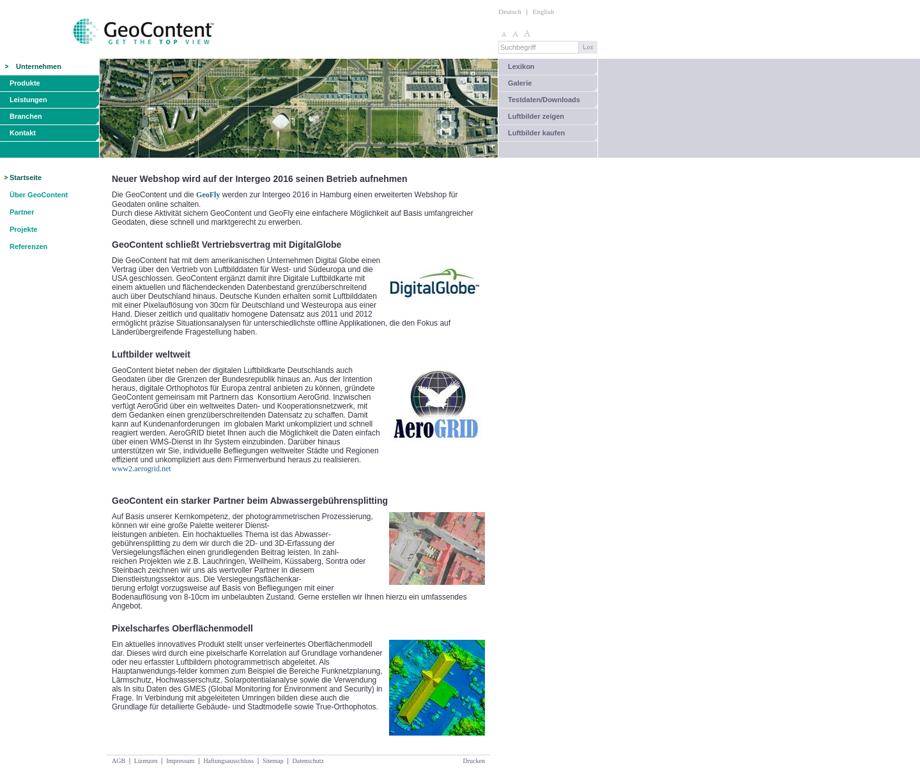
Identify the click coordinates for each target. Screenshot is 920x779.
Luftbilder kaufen (536, 133)
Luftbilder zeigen (536, 116)
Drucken (474, 760)
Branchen (26, 116)
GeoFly (208, 194)
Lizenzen (146, 760)
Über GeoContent (39, 195)
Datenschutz (307, 760)
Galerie (520, 83)
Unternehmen (38, 66)
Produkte (25, 83)
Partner (22, 212)
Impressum (180, 760)
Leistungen (28, 99)
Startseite (26, 177)
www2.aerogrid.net (141, 468)
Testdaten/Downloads (544, 99)
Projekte (23, 229)
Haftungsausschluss (228, 760)
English (544, 11)
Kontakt (23, 133)
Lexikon (521, 66)
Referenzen (28, 246)
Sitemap (273, 760)
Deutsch (509, 11)
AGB (118, 760)
